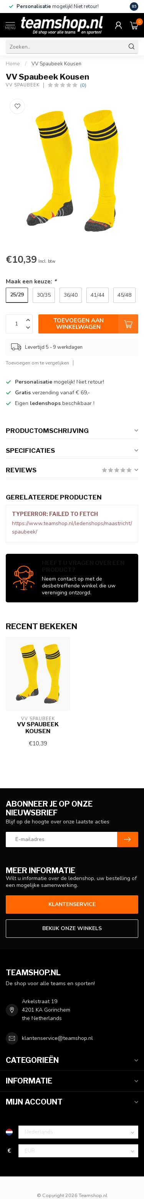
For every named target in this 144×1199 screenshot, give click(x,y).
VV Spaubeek (23, 85)
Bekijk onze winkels (72, 928)
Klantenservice (72, 904)
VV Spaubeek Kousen (56, 63)
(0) (83, 85)
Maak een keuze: (31, 281)
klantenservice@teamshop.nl (57, 1038)
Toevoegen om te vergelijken (37, 363)
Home (13, 63)
